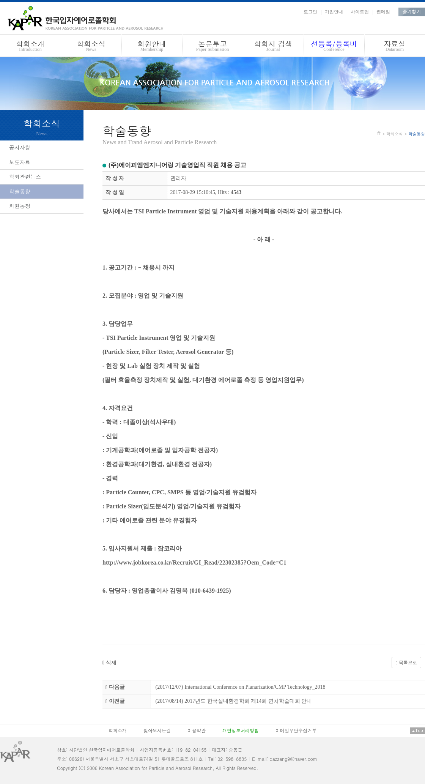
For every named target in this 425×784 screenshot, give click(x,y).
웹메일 (383, 11)
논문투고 (212, 46)
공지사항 (19, 147)
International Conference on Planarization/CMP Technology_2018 (255, 687)
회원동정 (19, 206)
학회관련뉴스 (25, 176)
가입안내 (334, 11)
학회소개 (30, 46)
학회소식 (91, 46)
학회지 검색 (273, 46)
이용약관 (196, 730)
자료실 (394, 46)
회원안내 (151, 46)
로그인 (310, 11)
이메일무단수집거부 (295, 730)
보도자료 (19, 162)
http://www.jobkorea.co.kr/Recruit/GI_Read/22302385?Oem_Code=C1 (194, 562)
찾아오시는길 (157, 730)
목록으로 (406, 662)
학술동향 (19, 191)
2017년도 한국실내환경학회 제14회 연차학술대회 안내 (248, 701)
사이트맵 (360, 11)
